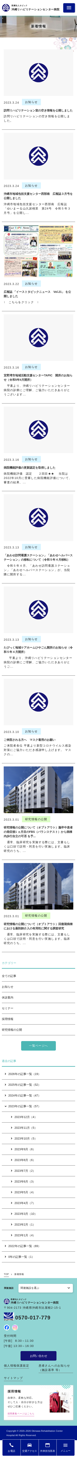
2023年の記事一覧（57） (22, 1106)
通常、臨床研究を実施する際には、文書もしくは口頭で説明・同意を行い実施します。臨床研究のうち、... (37, 846)
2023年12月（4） (24, 1117)
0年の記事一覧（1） (19, 1256)
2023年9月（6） (23, 1149)
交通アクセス (29, 1451)
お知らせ (7, 986)
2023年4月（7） (23, 1203)
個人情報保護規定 (16, 1365)
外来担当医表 (47, 1451)
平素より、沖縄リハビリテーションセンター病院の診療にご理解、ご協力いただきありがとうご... (38, 662)
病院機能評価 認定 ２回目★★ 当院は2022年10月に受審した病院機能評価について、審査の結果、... (38, 478)
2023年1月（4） (23, 1235)
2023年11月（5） (24, 1127)
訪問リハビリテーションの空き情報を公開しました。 (37, 118)
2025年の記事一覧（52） (23, 1084)
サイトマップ (13, 1378)
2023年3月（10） (24, 1213)
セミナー (7, 1008)
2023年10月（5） (24, 1138)
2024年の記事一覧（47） (23, 1095)
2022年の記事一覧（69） (23, 1246)
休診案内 (7, 997)
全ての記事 (9, 976)
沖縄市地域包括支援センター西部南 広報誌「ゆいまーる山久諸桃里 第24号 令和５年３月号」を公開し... (37, 208)
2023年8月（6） (23, 1160)
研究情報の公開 (12, 1029)
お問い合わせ (38, 1355)
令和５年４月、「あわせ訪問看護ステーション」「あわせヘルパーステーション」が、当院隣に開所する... (37, 570)
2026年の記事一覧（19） (23, 1074)
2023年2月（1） (23, 1224)
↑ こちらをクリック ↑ (21, 302)
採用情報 (7, 1019)
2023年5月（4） (23, 1192)
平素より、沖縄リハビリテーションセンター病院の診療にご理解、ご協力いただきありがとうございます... (37, 390)
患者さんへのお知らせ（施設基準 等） (54, 1368)
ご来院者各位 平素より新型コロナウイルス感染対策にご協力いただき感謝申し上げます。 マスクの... (37, 750)
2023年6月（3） (23, 1181)
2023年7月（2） (23, 1170)
